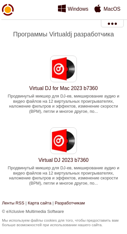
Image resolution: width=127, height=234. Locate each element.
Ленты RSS (13, 203)
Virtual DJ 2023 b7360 (63, 160)
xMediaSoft (8, 24)
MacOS (112, 9)
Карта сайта (39, 203)
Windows (78, 9)
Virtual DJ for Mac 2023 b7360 (63, 88)
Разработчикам (70, 203)
